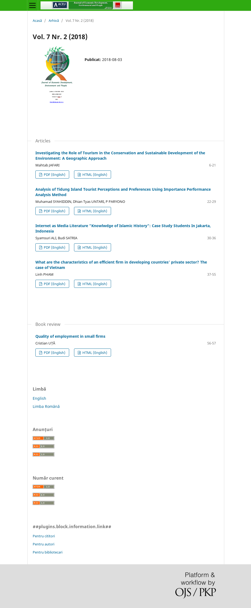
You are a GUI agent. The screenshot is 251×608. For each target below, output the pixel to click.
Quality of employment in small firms (70, 336)
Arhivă (54, 20)
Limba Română (46, 406)
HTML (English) (94, 174)
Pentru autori (43, 544)
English (39, 398)
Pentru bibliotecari (47, 552)
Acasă (37, 20)
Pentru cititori (44, 536)
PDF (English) (54, 174)
